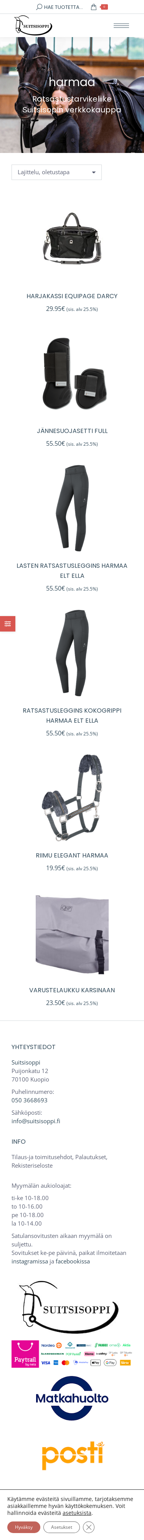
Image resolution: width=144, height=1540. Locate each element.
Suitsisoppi (26, 1062)
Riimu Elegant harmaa (72, 855)
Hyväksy (24, 1527)
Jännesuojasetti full (72, 430)
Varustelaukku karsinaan (72, 990)
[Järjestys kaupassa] (57, 172)
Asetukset (61, 1527)
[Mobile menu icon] (121, 25)
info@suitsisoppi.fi (36, 1121)
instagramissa (30, 1261)
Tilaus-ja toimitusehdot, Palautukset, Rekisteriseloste (60, 1161)
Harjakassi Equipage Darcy (72, 296)
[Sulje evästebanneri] (88, 1527)
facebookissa (73, 1261)
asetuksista (77, 1512)
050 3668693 (30, 1100)
